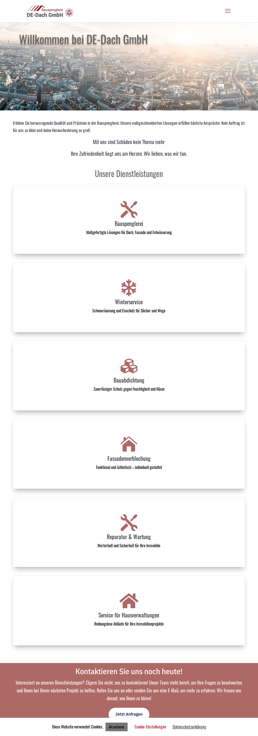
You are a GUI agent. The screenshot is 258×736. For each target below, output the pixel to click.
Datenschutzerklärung (189, 726)
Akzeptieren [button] (116, 727)
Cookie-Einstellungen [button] (150, 726)
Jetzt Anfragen (128, 714)
